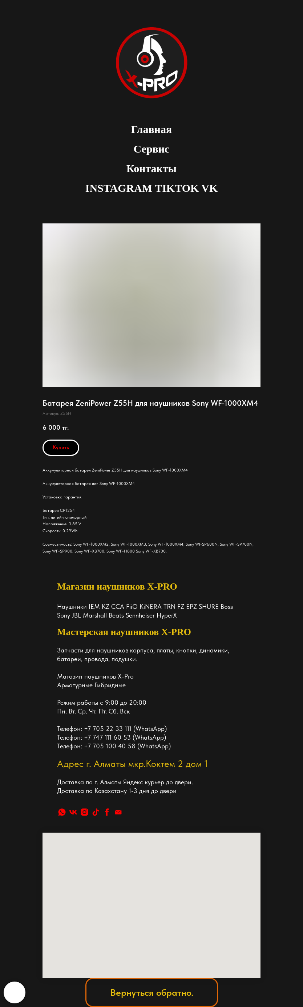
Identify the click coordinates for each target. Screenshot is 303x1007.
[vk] (73, 812)
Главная (151, 129)
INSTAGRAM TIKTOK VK (151, 188)
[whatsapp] (61, 812)
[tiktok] (95, 812)
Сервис (152, 149)
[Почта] (118, 812)
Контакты (151, 168)
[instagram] (84, 812)
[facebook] (107, 812)
